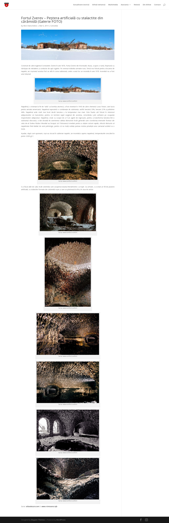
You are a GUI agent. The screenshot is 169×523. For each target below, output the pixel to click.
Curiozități (54, 26)
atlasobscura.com (33, 506)
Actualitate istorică (81, 5)
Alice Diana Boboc (30, 26)
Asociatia (125, 5)
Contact (157, 5)
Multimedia (113, 5)
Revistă (137, 5)
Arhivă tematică (98, 5)
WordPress (60, 520)
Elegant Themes (38, 520)
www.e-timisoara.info (49, 506)
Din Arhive (147, 5)
